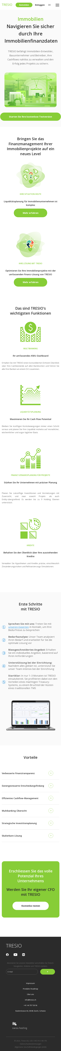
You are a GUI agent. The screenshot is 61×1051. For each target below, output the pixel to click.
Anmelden (24, 5)
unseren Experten (18, 627)
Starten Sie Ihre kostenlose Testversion (30, 116)
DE (49, 5)
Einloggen (40, 5)
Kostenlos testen (30, 905)
